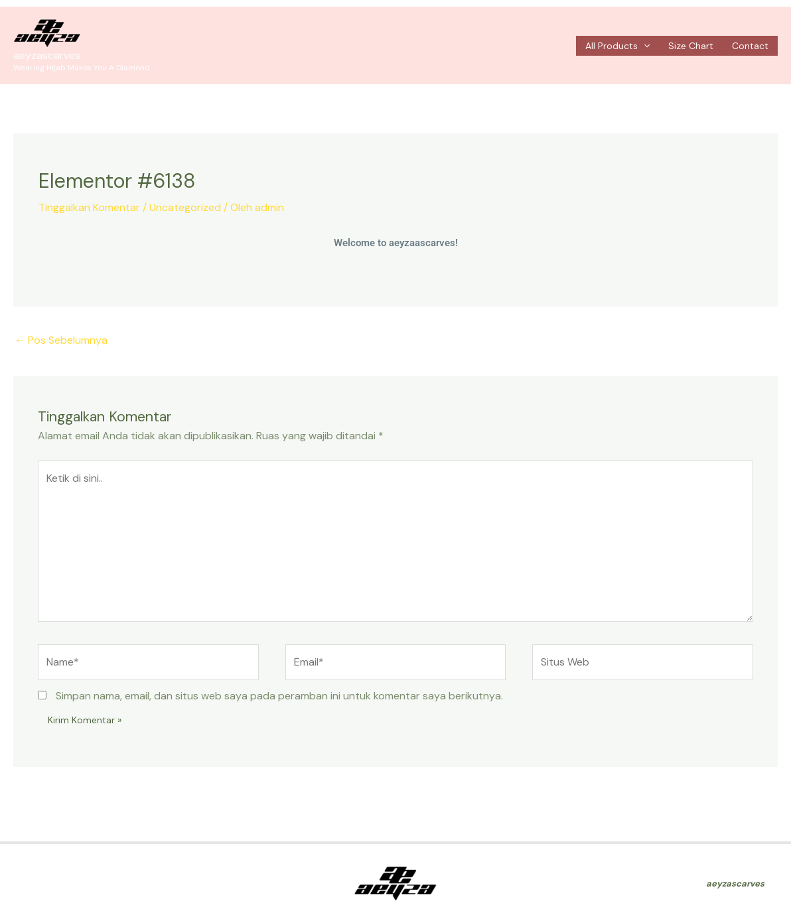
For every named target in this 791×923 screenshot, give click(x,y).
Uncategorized (185, 207)
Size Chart (690, 46)
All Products (617, 46)
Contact (750, 46)
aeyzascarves (46, 55)
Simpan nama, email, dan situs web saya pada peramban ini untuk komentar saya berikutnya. (279, 696)
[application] (644, 46)
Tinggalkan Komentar (89, 207)
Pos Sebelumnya (61, 340)
